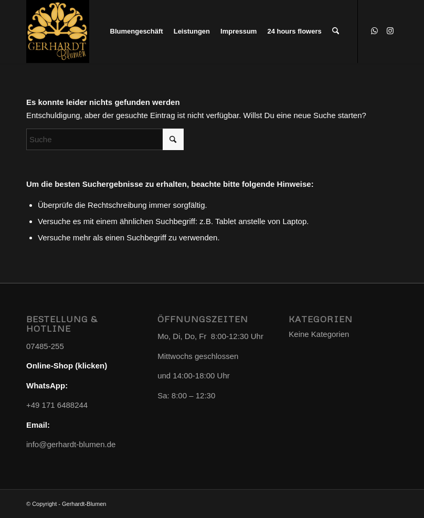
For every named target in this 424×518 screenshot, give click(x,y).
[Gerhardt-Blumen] (57, 31)
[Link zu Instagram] (390, 31)
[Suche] (335, 31)
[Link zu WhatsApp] (374, 31)
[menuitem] (136, 31)
